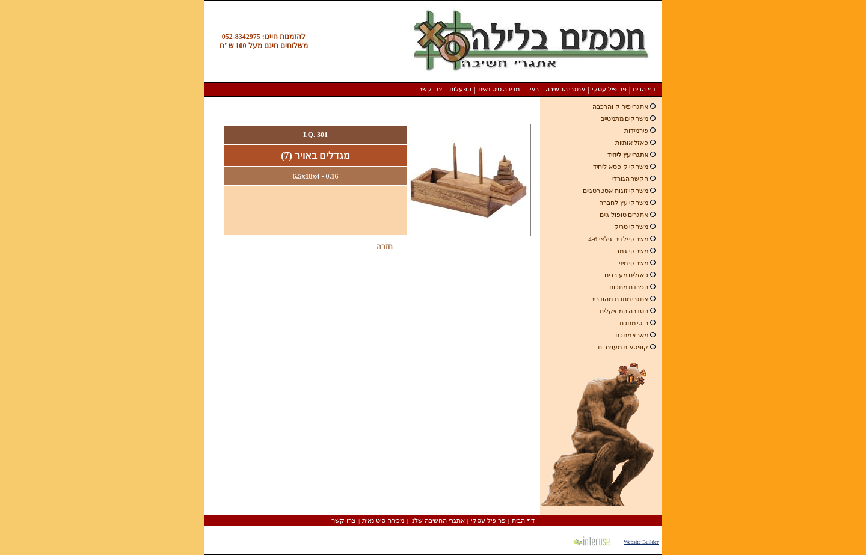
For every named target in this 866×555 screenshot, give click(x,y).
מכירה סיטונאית (499, 89)
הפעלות (460, 89)
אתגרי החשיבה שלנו (437, 520)
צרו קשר (431, 89)
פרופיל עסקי (609, 89)
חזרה (384, 246)
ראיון (532, 89)
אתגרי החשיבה (565, 89)
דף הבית (644, 89)
